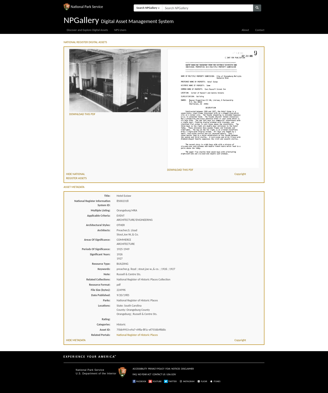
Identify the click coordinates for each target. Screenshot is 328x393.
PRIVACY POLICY (156, 368)
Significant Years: (100, 254)
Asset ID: (105, 329)
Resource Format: (99, 284)
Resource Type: (101, 264)
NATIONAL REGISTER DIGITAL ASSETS (85, 42)
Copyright (240, 174)
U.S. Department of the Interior (96, 373)
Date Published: (100, 295)
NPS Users (120, 30)
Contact (259, 30)
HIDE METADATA (76, 340)
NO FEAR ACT (144, 374)
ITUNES (215, 381)
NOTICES (175, 368)
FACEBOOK (139, 381)
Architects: (103, 230)
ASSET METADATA (74, 187)
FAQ (135, 374)
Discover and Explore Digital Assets (87, 30)
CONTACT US (158, 374)
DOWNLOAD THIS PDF (82, 114)
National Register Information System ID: (92, 203)
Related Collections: (98, 279)
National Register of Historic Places (137, 335)
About (245, 30)
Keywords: (104, 269)
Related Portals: (100, 335)
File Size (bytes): (100, 290)
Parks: (106, 300)
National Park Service (90, 370)
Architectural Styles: (98, 225)
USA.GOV (171, 374)
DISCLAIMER (187, 368)
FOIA (167, 368)
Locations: (104, 305)
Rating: (106, 319)
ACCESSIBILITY (140, 368)
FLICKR (202, 381)
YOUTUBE (155, 381)
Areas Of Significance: (97, 239)
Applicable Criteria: (98, 215)
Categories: (103, 324)
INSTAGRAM (187, 381)
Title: (107, 196)
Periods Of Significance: (96, 249)
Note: (107, 274)
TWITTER (170, 381)
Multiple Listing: (100, 210)
